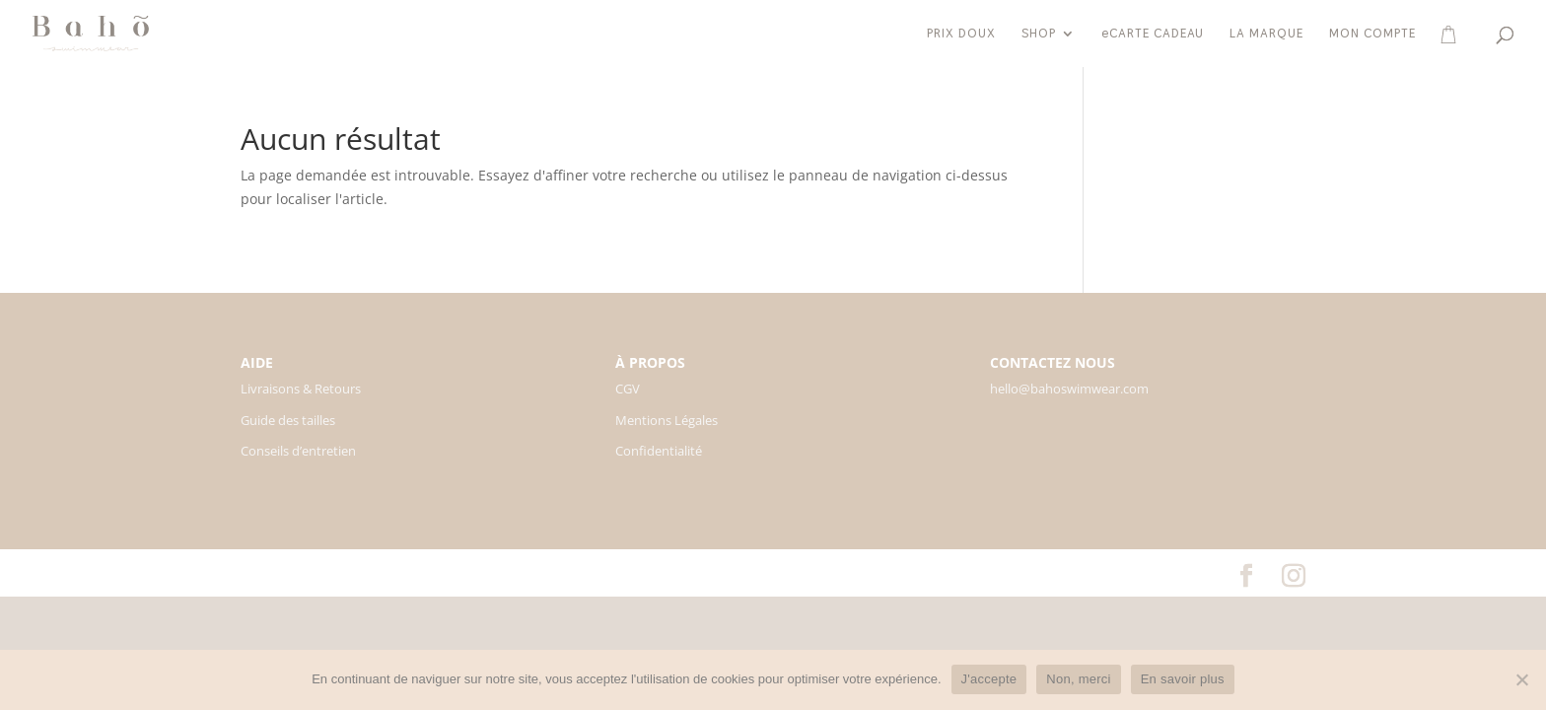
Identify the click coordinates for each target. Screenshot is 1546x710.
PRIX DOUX (961, 34)
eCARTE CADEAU (1152, 34)
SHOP (1038, 34)
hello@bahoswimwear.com (1069, 388)
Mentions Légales (666, 420)
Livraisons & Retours (301, 388)
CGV (627, 388)
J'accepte (989, 679)
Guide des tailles (288, 420)
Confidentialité (658, 451)
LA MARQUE (1266, 34)
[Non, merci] (1521, 679)
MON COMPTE (1372, 34)
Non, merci (1078, 679)
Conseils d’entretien (298, 451)
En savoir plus (1183, 679)
